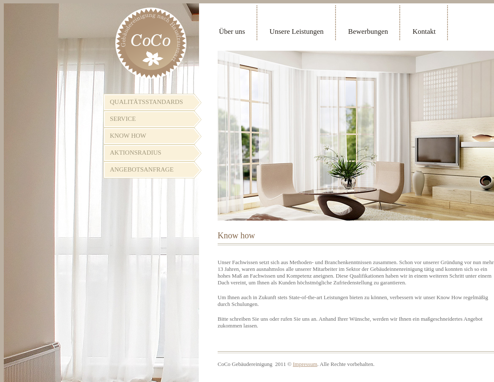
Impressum (305, 364)
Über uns (232, 31)
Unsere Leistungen (297, 31)
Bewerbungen (368, 31)
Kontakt (424, 31)
